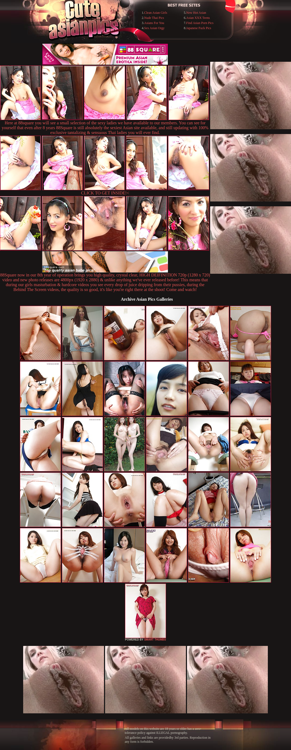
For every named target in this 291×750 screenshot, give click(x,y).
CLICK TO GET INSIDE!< (105, 193)
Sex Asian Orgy (154, 28)
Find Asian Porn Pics (199, 23)
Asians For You (154, 23)
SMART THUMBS (155, 639)
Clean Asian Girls (155, 13)
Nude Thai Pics (154, 18)
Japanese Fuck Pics (198, 28)
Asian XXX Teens (198, 18)
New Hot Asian (196, 13)
